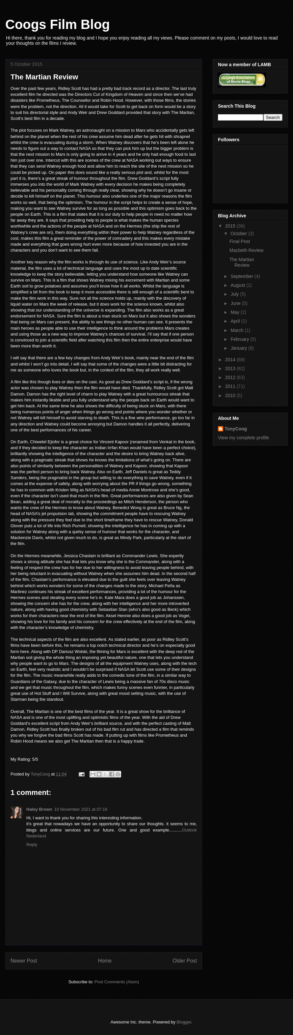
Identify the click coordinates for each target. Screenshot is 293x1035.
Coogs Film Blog (57, 24)
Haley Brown (39, 809)
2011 (231, 386)
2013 (231, 368)
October (239, 233)
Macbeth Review (246, 250)
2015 (231, 226)
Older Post (185, 961)
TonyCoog (41, 774)
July (235, 294)
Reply (31, 844)
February (240, 339)
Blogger (183, 1022)
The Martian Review (241, 262)
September (242, 276)
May (235, 312)
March (237, 330)
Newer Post (24, 961)
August (238, 285)
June (236, 303)
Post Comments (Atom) (116, 981)
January (239, 348)
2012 (231, 377)
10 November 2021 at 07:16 (80, 809)
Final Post (239, 241)
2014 (231, 359)
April (235, 321)
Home (105, 961)
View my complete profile (243, 437)
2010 (231, 395)
